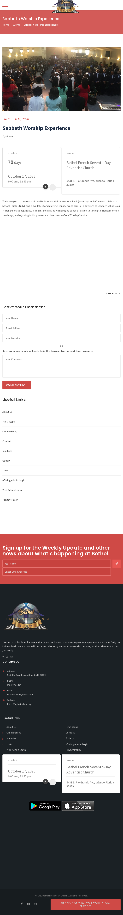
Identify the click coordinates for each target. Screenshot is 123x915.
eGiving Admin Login (13, 480)
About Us (7, 411)
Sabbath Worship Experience (41, 24)
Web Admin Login (12, 490)
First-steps (8, 421)
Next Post (113, 293)
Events (16, 24)
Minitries (7, 451)
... (52, 187)
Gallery (6, 460)
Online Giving (9, 431)
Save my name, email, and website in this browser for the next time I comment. (48, 351)
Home (5, 24)
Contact (7, 441)
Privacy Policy (10, 499)
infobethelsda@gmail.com (20, 694)
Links (5, 470)
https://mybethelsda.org (19, 704)
